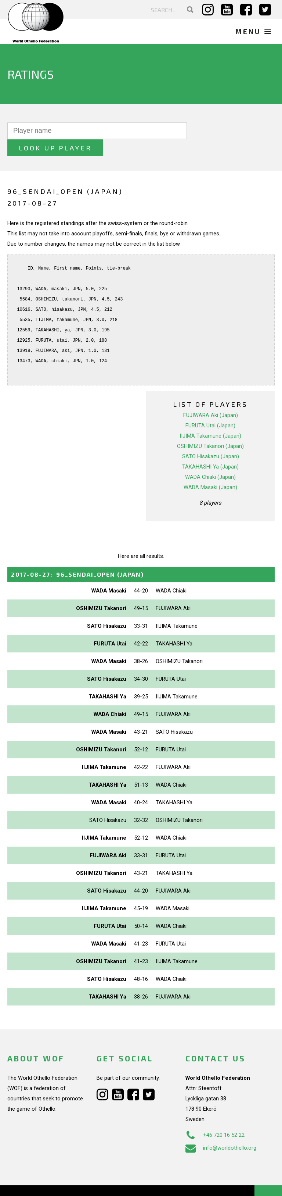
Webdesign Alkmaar (53, 1183)
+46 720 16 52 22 (215, 1118)
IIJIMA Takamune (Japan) (210, 418)
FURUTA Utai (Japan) (210, 408)
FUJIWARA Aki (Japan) (210, 398)
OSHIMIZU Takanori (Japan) (210, 429)
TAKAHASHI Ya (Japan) (210, 449)
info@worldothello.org (220, 1131)
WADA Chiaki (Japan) (210, 459)
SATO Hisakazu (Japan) (210, 439)
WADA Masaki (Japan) (210, 470)
